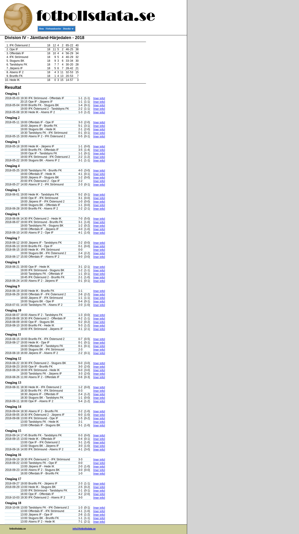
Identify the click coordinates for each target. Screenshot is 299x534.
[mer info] (99, 98)
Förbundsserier (53, 28)
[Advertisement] (166, 106)
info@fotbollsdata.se (84, 528)
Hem (41, 28)
